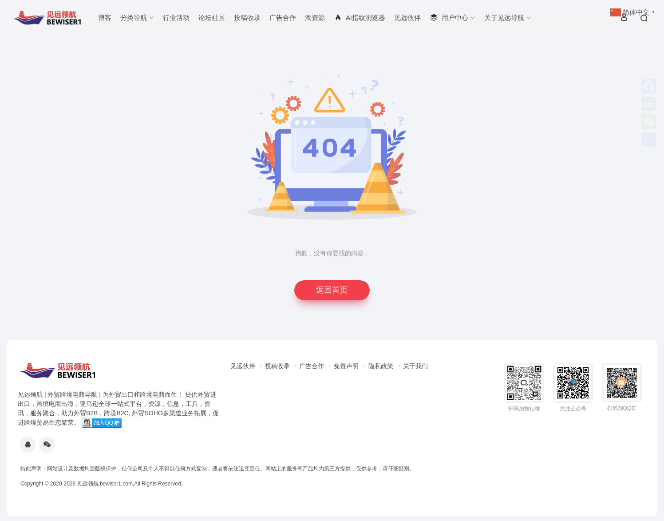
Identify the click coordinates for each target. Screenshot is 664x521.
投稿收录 (247, 17)
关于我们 (415, 366)
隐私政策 (380, 366)
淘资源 (315, 17)
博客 (104, 17)
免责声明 (346, 366)
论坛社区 (211, 17)
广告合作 (282, 17)
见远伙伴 (407, 17)
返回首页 (332, 290)
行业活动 (176, 17)
